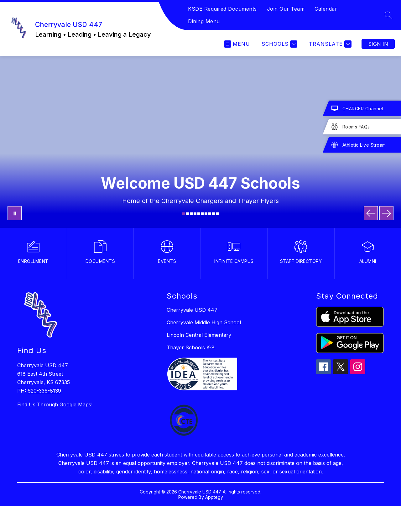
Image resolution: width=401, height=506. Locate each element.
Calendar (326, 9)
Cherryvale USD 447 (192, 310)
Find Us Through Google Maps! (54, 404)
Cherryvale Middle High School (204, 322)
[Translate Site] (329, 44)
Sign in (378, 44)
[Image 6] (202, 213)
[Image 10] (217, 213)
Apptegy (214, 497)
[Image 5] (198, 213)
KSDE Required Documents (222, 9)
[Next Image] (386, 213)
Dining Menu (204, 21)
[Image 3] (191, 213)
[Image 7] (206, 213)
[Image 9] (213, 213)
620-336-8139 (44, 391)
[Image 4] (195, 213)
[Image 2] (187, 213)
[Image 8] (209, 213)
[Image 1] (183, 213)
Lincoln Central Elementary (199, 335)
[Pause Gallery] (15, 213)
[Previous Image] (371, 213)
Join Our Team (286, 9)
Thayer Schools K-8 (191, 347)
